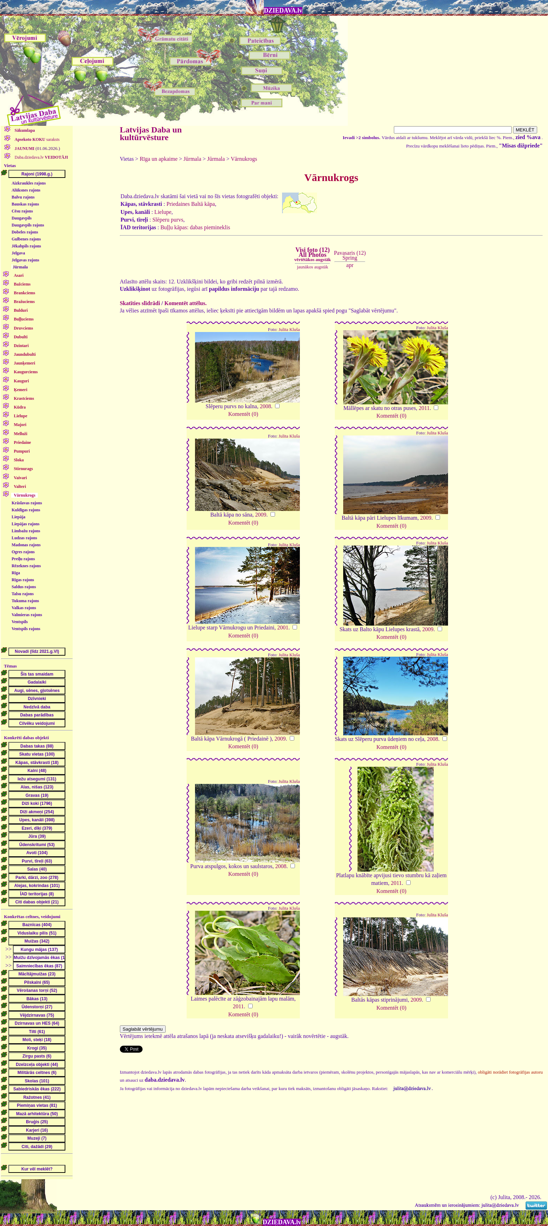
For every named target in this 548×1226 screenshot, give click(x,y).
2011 (424, 408)
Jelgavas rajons (25, 260)
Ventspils (20, 621)
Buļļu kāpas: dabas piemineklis (195, 227)
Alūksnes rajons (26, 190)
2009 (260, 515)
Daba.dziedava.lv (41, 157)
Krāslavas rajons (27, 502)
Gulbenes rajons (26, 239)
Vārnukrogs (244, 159)
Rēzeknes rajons (26, 565)
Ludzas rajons (24, 537)
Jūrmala (20, 267)
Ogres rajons (23, 551)
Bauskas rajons (25, 204)
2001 (282, 627)
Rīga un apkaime (159, 159)
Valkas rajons (24, 607)
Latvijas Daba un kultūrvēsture (151, 133)
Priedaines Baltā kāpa (190, 204)
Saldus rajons (24, 586)
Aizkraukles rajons (29, 183)
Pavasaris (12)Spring (350, 255)
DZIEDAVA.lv (283, 10)
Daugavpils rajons (28, 225)
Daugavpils (21, 218)
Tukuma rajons (25, 600)
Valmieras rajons (27, 614)
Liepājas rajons (25, 523)
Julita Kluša (289, 329)
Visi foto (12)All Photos (312, 254)
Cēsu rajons (22, 211)
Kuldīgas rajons (26, 509)
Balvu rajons (23, 197)
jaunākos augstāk (312, 266)
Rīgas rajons (23, 579)
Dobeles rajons (25, 232)
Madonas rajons (26, 544)
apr (349, 265)
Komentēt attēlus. (185, 303)
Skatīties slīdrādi (140, 303)
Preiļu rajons (23, 558)
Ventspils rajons (26, 628)
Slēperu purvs (167, 220)
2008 (265, 406)
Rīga (16, 572)
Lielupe (163, 212)
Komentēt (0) (243, 414)
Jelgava (18, 253)
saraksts (37, 139)
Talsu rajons (23, 593)
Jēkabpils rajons (26, 246)
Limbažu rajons (26, 530)
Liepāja (18, 516)
